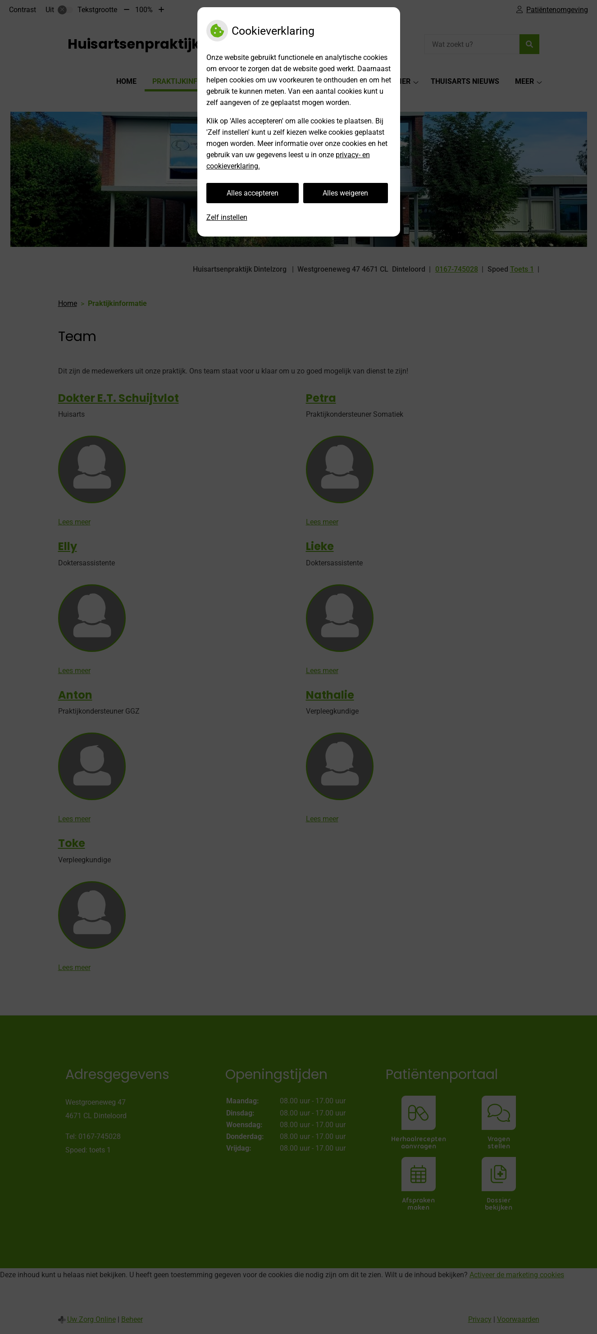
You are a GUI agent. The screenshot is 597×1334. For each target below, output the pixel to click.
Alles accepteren (252, 193)
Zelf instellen (226, 217)
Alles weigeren (345, 193)
